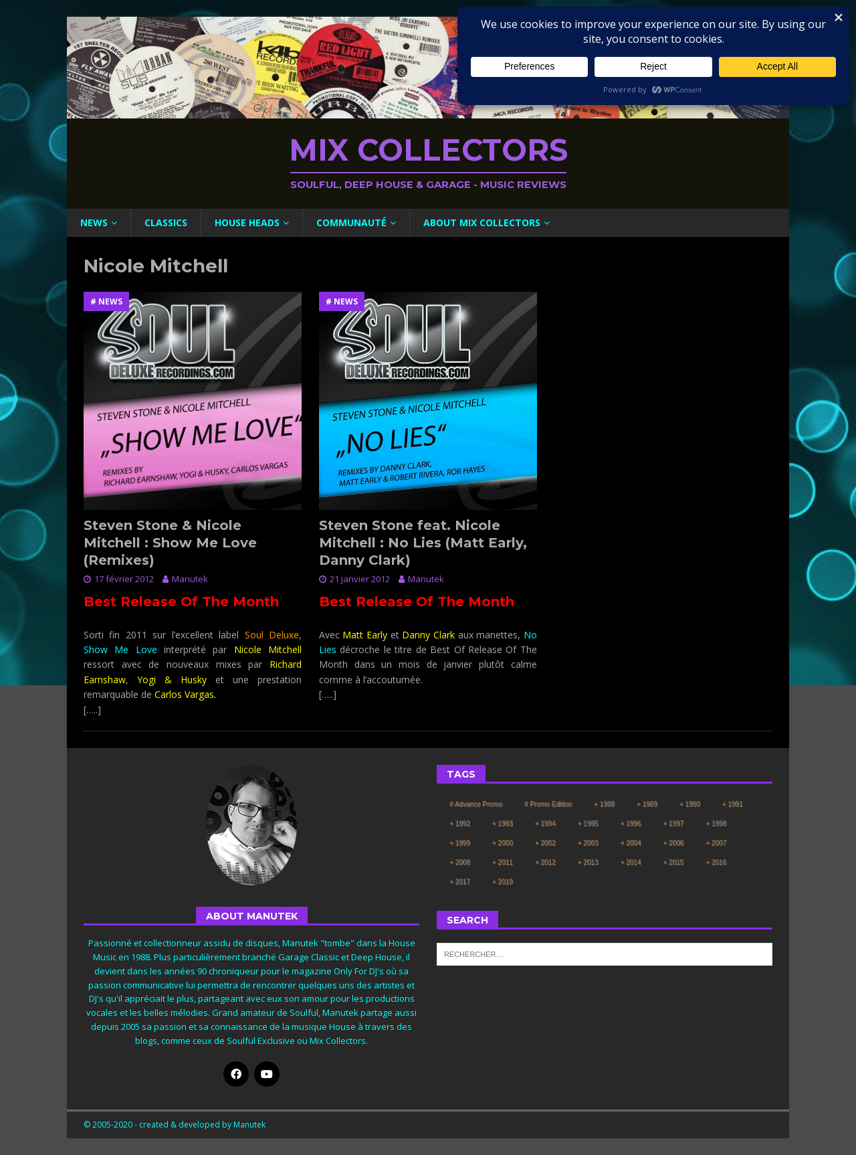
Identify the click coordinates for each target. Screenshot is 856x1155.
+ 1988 (604, 804)
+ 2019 (502, 881)
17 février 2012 (124, 579)
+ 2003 (588, 843)
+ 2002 (545, 843)
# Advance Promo (475, 804)
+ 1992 (459, 823)
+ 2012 (545, 862)
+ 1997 (673, 823)
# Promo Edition (548, 804)
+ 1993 (502, 823)
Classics (165, 222)
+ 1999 (459, 843)
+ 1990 (689, 804)
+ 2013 (588, 862)
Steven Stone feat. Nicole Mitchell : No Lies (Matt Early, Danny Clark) (423, 542)
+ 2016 (716, 862)
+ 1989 (647, 804)
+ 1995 (588, 823)
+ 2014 (630, 862)
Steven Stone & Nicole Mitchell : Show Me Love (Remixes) (170, 542)
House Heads (247, 222)
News (94, 222)
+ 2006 (673, 843)
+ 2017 (459, 881)
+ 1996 (630, 823)
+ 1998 (716, 823)
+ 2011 (502, 862)
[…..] (92, 709)
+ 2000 (502, 843)
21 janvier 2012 (360, 579)
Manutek (190, 579)
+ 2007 (716, 843)
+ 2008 (459, 862)
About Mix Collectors (481, 222)
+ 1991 (732, 804)
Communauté (351, 222)
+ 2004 (630, 843)
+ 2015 (673, 862)
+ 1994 (545, 823)
